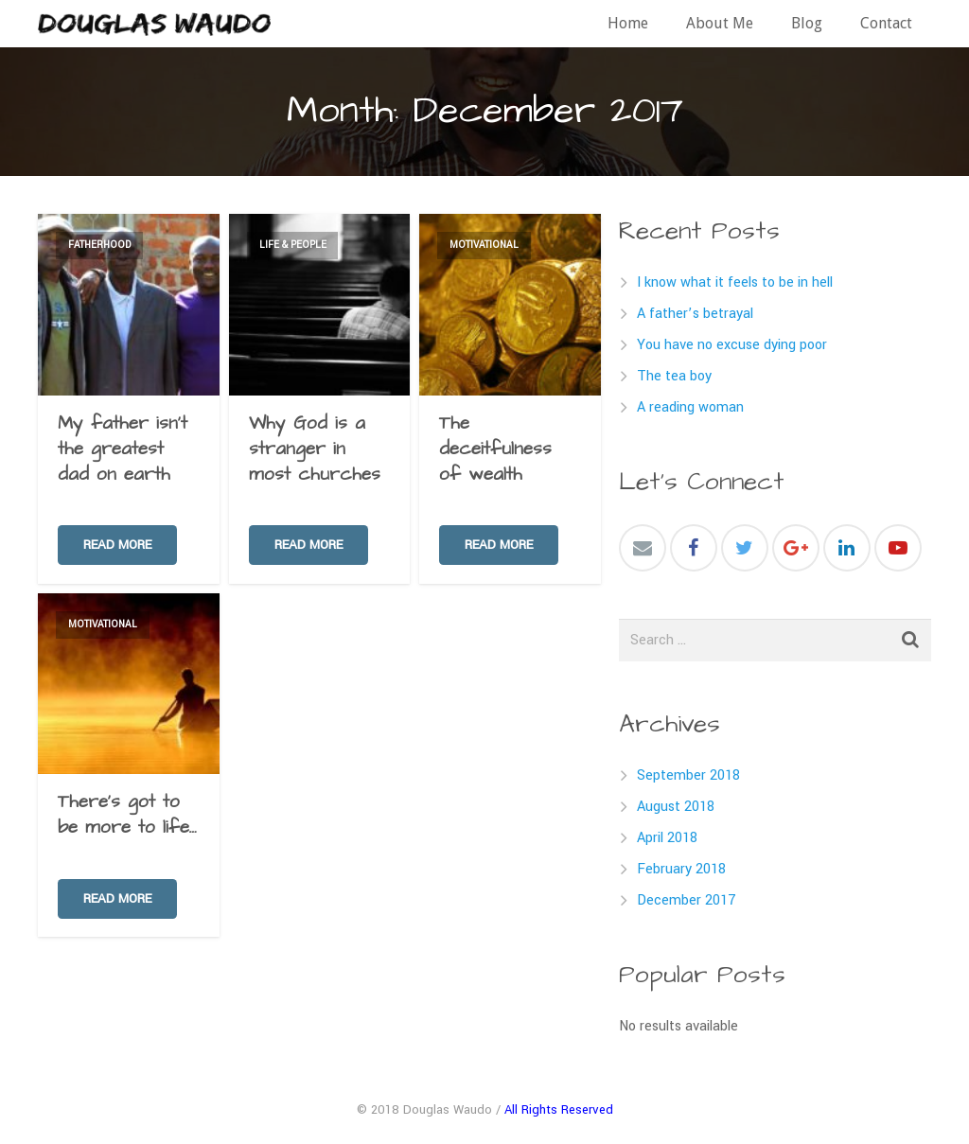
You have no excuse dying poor (732, 345)
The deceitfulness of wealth (495, 449)
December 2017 (686, 900)
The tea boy (674, 376)
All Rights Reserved (558, 1109)
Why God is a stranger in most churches (314, 449)
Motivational (484, 245)
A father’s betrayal (695, 314)
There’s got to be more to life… (127, 814)
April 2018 (667, 838)
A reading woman (690, 407)
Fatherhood (99, 245)
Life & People (292, 245)
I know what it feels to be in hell (735, 282)
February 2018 (681, 869)
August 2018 (675, 807)
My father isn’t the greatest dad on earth (122, 449)
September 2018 (688, 775)
